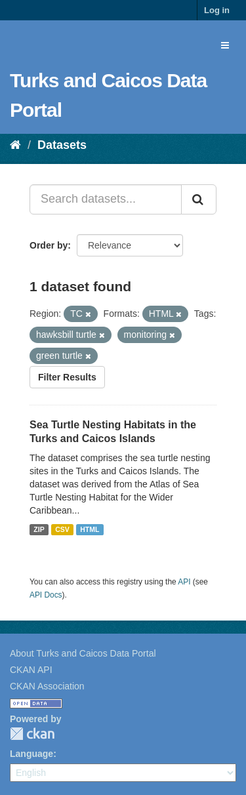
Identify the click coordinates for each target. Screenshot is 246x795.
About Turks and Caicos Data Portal (83, 653)
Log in (217, 10)
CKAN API (31, 669)
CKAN (32, 734)
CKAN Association (47, 686)
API (184, 581)
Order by (49, 245)
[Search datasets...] (106, 199)
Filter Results (67, 377)
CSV (62, 529)
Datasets (62, 145)
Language (31, 753)
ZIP (38, 529)
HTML (89, 529)
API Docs (46, 595)
